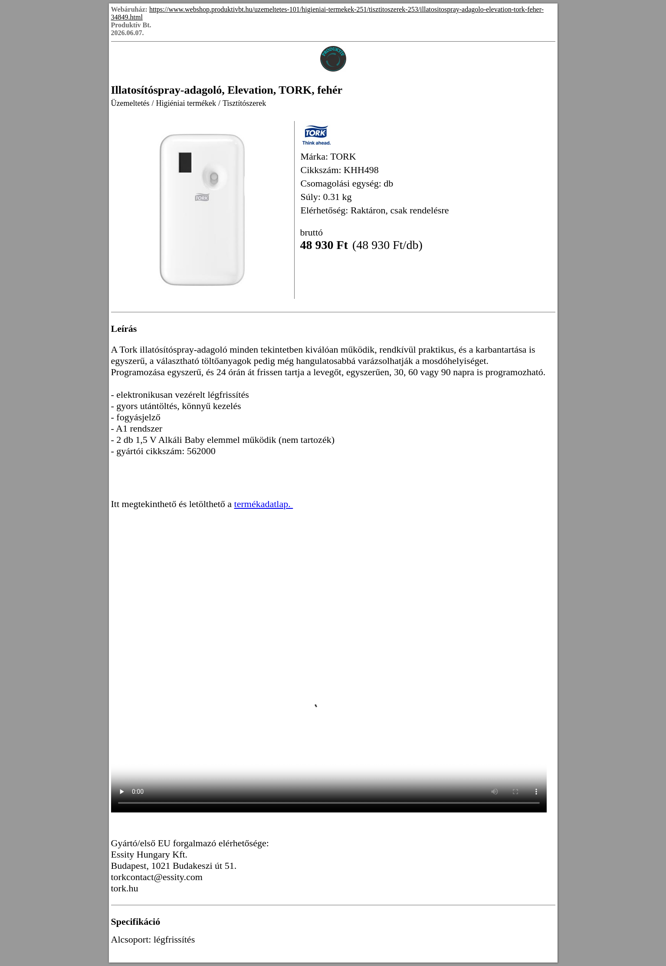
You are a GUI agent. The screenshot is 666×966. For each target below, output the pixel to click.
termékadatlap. (263, 503)
